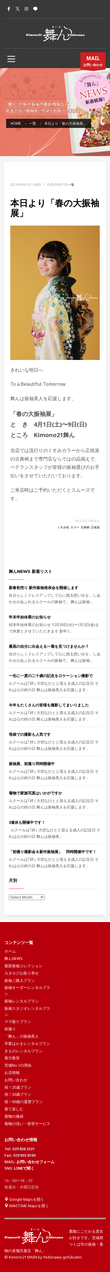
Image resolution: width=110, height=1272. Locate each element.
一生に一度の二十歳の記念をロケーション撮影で (51, 675)
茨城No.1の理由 (17, 1065)
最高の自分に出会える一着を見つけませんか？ (49, 646)
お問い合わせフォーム (35, 1161)
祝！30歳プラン (17, 1094)
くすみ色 (63, 527)
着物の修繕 (13, 1116)
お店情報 (12, 1072)
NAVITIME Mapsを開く (26, 1205)
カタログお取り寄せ (21, 973)
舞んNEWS (13, 958)
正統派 (95, 527)
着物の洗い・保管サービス (27, 1123)
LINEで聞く (24, 1168)
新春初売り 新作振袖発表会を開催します (43, 587)
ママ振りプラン (17, 1021)
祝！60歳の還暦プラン (23, 1101)
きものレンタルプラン (23, 1050)
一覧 (71, 184)
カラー (74, 527)
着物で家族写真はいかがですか (35, 793)
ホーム (10, 951)
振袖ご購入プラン (19, 980)
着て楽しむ (13, 1109)
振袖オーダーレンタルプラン (27, 990)
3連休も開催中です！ (27, 822)
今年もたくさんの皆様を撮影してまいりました (49, 705)
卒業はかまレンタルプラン (27, 1043)
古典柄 (85, 527)
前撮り (10, 1028)
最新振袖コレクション (23, 965)
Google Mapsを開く (24, 1199)
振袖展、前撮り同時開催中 (32, 763)
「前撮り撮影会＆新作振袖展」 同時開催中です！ (53, 851)
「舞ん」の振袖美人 (21, 1036)
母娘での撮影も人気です (30, 734)
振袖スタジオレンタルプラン (27, 1011)
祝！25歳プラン (17, 1087)
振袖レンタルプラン (21, 1001)
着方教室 (12, 1057)
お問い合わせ (93, 62)
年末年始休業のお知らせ (30, 617)
